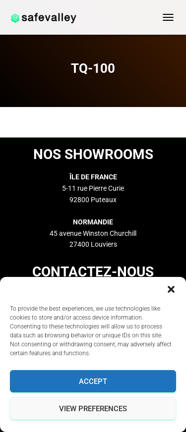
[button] (171, 289)
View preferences (93, 408)
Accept (93, 381)
